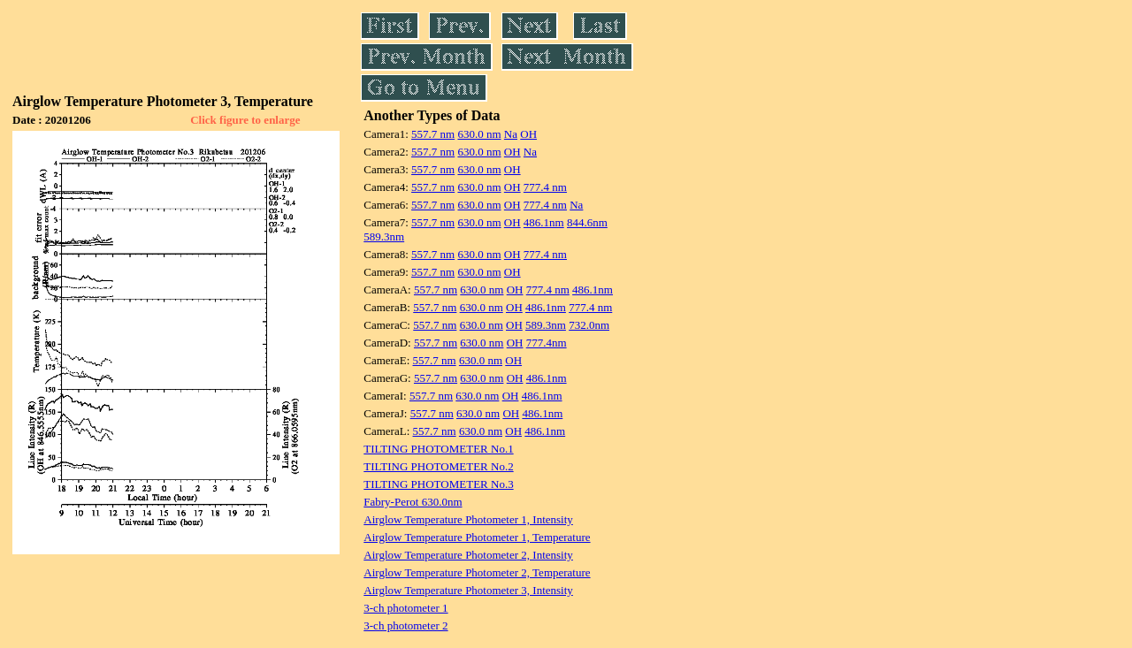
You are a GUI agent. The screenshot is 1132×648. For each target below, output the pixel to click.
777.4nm (546, 342)
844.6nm (587, 222)
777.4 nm (545, 187)
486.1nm (544, 222)
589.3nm (383, 236)
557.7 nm (433, 134)
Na (510, 134)
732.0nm (589, 325)
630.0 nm (479, 134)
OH (528, 134)
